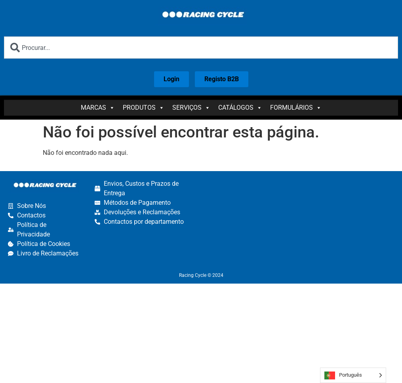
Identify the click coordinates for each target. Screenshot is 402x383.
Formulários (296, 108)
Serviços (191, 108)
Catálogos (240, 108)
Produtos (143, 108)
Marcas (98, 108)
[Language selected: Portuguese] (353, 375)
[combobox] (201, 47)
